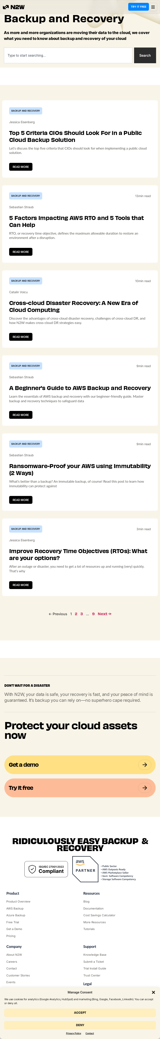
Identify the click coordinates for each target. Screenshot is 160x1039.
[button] (153, 992)
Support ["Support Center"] (89, 946)
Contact (90, 1033)
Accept (80, 1013)
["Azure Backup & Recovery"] (41, 915)
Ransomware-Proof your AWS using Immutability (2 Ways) (80, 469)
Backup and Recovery (25, 110)
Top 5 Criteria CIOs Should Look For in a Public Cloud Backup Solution (75, 136)
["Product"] (41, 901)
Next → (104, 614)
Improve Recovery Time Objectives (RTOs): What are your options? (78, 554)
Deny (80, 1025)
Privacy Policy (73, 1033)
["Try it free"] (41, 922)
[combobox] (68, 55)
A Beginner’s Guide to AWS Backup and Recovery (80, 388)
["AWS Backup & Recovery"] (41, 908)
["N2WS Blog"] (118, 901)
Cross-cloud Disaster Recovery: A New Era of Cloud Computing (73, 306)
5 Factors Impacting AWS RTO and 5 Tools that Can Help (76, 221)
